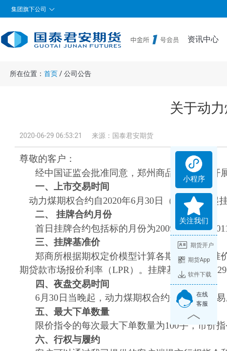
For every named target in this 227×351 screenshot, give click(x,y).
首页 (51, 74)
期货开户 (196, 245)
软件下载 (194, 274)
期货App (194, 260)
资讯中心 (203, 39)
